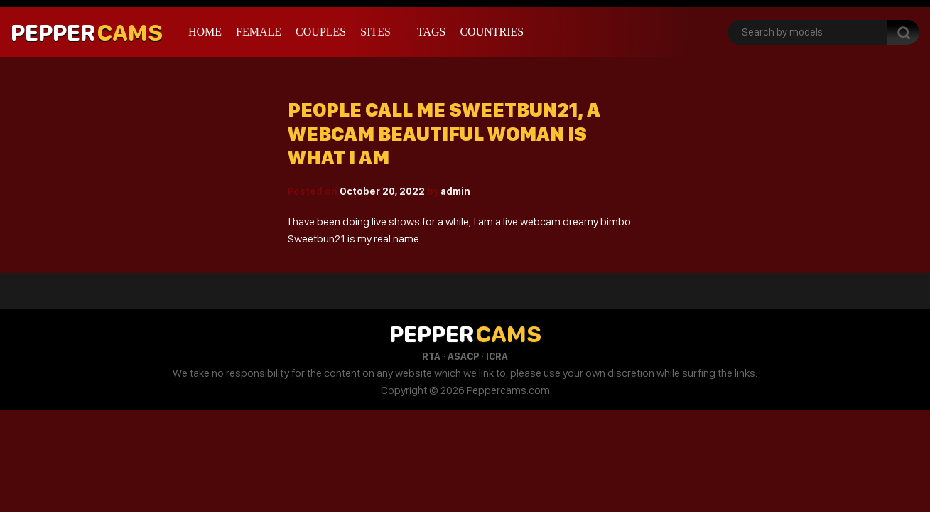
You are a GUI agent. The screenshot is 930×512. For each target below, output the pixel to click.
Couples (321, 32)
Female (258, 32)
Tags (431, 32)
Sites (375, 32)
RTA (431, 356)
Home (205, 32)
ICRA (497, 356)
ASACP (463, 356)
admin (455, 191)
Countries (492, 32)
